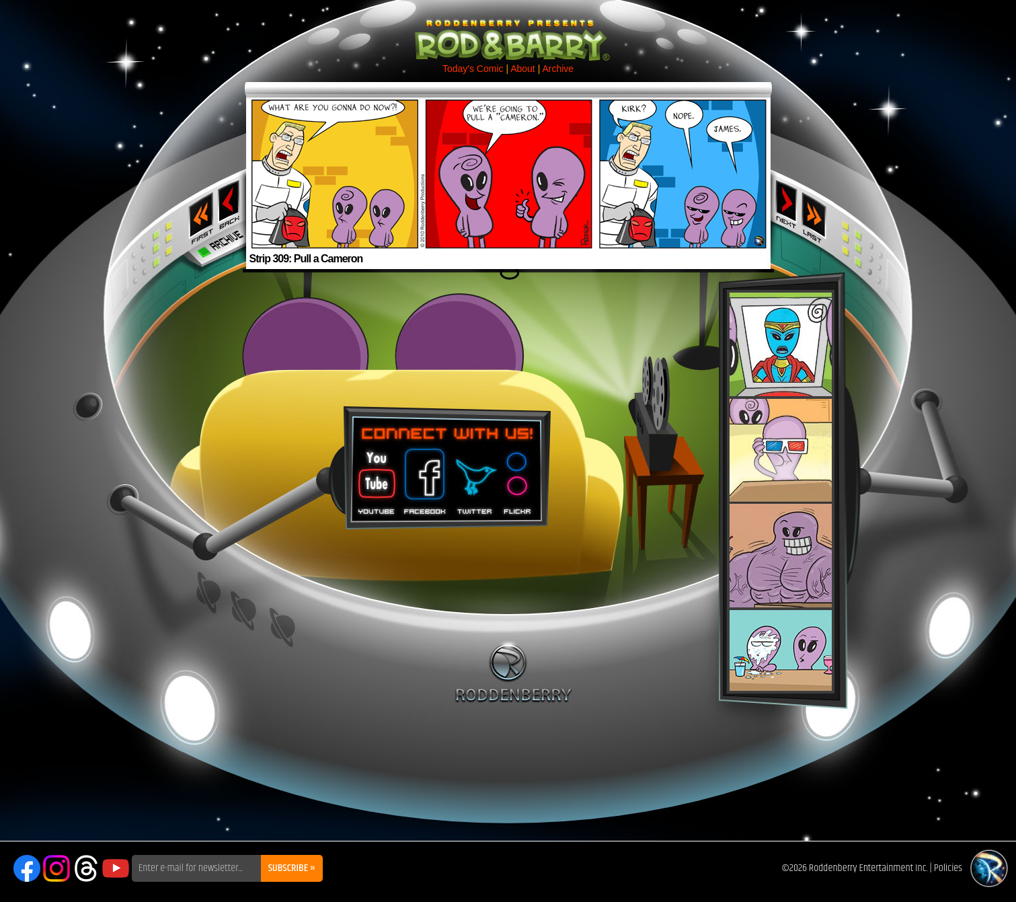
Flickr (518, 477)
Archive (558, 68)
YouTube (115, 868)
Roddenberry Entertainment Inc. (868, 868)
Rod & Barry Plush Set (780, 491)
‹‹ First (198, 213)
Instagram (56, 868)
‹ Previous (230, 204)
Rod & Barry (508, 31)
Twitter (474, 477)
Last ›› (818, 213)
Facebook (423, 477)
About (522, 68)
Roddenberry (513, 672)
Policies (948, 868)
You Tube (375, 477)
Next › (786, 204)
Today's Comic (473, 68)
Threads (86, 868)
